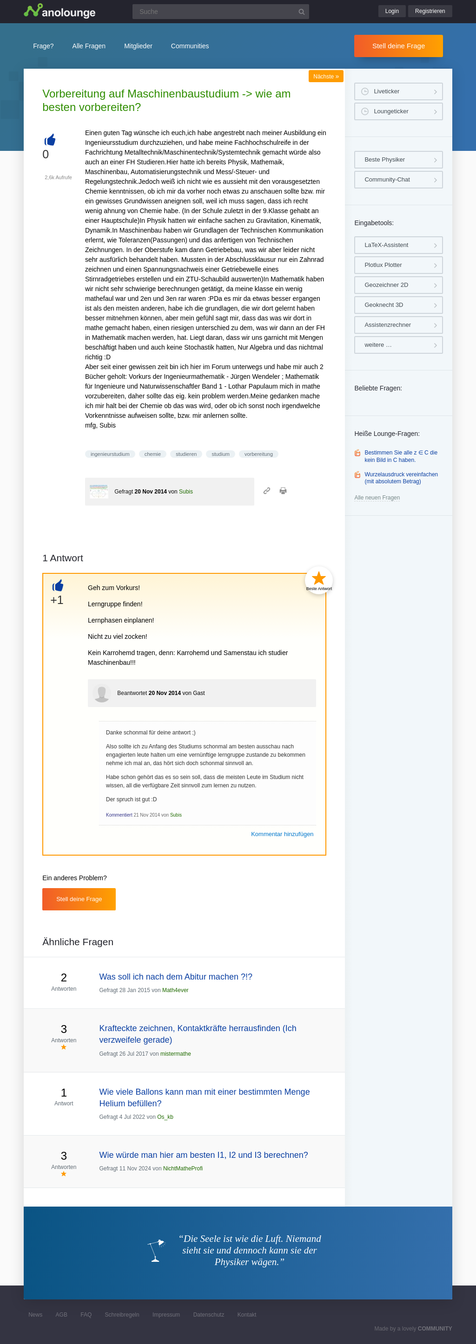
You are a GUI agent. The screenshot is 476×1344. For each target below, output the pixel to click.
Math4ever (175, 990)
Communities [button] (190, 46)
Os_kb (165, 1117)
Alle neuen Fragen (377, 497)
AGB (61, 1315)
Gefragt (123, 491)
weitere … (378, 344)
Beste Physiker (384, 159)
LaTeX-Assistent (386, 244)
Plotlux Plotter (383, 264)
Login (392, 11)
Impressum (166, 1315)
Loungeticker (391, 111)
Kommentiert (119, 815)
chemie (153, 454)
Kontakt (247, 1315)
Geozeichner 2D (386, 284)
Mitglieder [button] (138, 46)
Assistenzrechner (387, 324)
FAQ (86, 1315)
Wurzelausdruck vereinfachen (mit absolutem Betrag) (401, 478)
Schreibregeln (122, 1315)
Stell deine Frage (398, 46)
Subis (186, 491)
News (35, 1315)
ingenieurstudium (110, 454)
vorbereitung (259, 454)
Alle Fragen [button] (89, 46)
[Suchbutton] (301, 11)
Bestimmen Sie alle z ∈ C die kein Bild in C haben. (400, 456)
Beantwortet (132, 693)
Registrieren (430, 11)
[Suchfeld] (220, 11)
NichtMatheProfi (183, 1168)
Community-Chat (387, 179)
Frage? (43, 46)
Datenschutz (209, 1315)
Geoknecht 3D (383, 304)
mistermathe (175, 1054)
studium (221, 454)
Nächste (326, 76)
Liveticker (386, 91)
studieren (186, 454)
